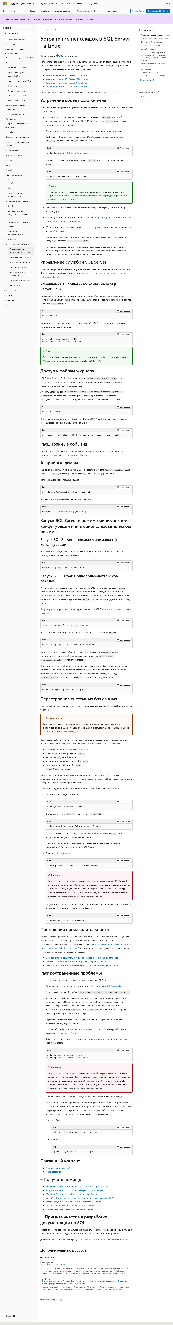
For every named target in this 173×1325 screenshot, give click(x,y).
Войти (167, 3)
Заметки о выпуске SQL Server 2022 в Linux (67, 79)
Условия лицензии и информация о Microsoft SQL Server (73, 1201)
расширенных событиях (75, 454)
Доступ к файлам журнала (151, 42)
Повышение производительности (149, 70)
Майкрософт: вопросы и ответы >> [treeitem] (20, 274)
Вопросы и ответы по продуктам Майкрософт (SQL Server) (74, 1190)
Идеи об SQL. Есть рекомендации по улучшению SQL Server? (75, 1186)
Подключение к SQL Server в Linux (107, 986)
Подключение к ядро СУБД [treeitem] (19, 81)
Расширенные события (150, 45)
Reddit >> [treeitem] (14, 285)
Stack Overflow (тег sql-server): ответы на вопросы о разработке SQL (79, 1197)
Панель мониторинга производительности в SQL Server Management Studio (82, 965)
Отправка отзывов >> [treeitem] (19, 280)
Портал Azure (138, 11)
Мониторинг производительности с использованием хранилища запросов (82, 957)
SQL (51, 29)
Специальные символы (57, 1167)
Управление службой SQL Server (154, 38)
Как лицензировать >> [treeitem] (19, 257)
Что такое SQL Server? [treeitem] (17, 67)
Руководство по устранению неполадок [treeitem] (20, 251)
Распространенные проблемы (153, 75)
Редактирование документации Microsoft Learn (104, 1239)
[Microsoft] (5, 3)
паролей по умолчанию (102, 880)
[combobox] (18, 33)
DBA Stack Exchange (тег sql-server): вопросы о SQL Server (74, 1194)
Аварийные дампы (148, 49)
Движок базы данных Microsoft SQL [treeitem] (17, 74)
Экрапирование (53, 1171)
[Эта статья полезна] (140, 96)
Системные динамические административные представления (76, 961)
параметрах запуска (50, 595)
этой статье (111, 92)
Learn (43, 29)
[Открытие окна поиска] (161, 3)
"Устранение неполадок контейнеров (62, 360)
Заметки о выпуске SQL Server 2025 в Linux (67, 75)
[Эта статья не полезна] (144, 96)
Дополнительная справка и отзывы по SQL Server (70, 1209)
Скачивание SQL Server (158, 11)
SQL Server (62, 29)
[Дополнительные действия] (130, 30)
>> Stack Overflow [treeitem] (18, 267)
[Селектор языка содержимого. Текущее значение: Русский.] (9, 1320)
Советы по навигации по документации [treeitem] (16, 51)
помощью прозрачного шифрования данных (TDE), (83, 778)
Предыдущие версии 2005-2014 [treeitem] (19, 57)
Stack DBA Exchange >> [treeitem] (20, 262)
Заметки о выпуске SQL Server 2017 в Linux (66, 86)
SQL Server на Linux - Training (53, 1265)
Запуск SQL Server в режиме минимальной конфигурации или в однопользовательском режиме (153, 56)
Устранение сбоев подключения (154, 35)
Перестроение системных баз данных (153, 64)
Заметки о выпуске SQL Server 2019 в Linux (66, 82)
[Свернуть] (33, 27)
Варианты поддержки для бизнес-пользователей (69, 1205)
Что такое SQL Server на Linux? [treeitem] (18, 181)
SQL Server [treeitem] (10, 44)
